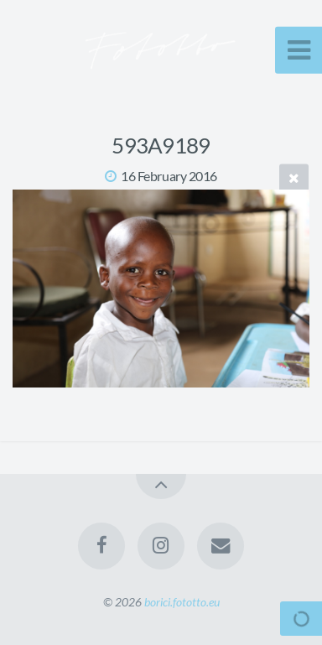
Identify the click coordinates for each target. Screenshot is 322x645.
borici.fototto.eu (182, 602)
